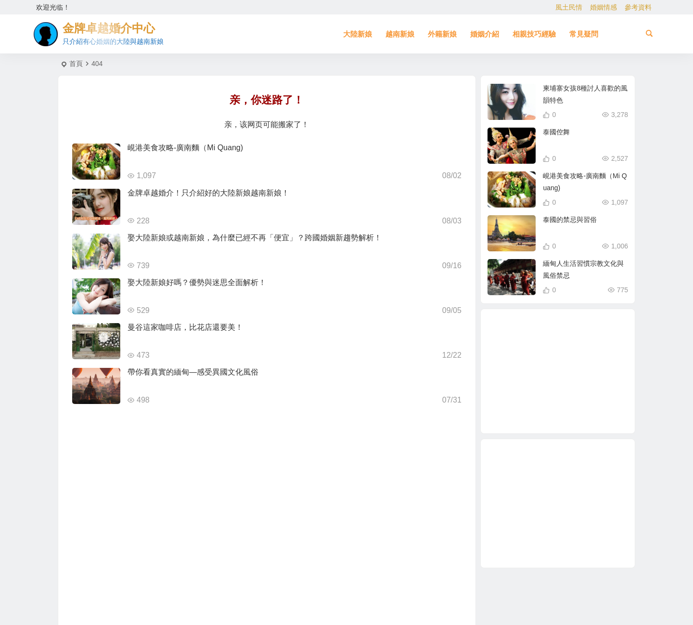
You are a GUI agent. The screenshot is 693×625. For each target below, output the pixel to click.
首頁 (76, 63)
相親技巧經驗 (534, 34)
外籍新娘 (442, 34)
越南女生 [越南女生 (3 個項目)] (554, 413)
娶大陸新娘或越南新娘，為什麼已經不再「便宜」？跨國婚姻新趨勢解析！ (255, 238)
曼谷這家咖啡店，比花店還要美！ (185, 327)
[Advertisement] (557, 503)
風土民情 (568, 7)
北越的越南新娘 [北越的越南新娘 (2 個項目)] (577, 338)
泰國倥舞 (556, 132)
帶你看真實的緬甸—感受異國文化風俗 (193, 372)
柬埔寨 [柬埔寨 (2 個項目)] (529, 401)
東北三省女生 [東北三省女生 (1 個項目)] (547, 352)
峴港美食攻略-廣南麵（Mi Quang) (185, 147)
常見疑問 (583, 34)
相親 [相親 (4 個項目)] (525, 373)
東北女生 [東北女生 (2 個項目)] (580, 407)
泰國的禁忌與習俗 (570, 219)
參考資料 (638, 7)
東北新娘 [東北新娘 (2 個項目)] (580, 361)
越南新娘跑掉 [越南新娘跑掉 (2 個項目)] (580, 347)
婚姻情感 (603, 7)
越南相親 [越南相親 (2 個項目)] (569, 397)
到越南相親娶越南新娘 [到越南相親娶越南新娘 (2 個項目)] (561, 373)
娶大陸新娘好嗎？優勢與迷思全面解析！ (197, 282)
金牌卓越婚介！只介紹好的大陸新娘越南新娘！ (208, 193)
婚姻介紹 (484, 34)
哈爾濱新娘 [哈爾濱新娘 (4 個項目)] (591, 384)
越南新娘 (399, 34)
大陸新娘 (357, 34)
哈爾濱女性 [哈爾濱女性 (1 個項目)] (542, 393)
